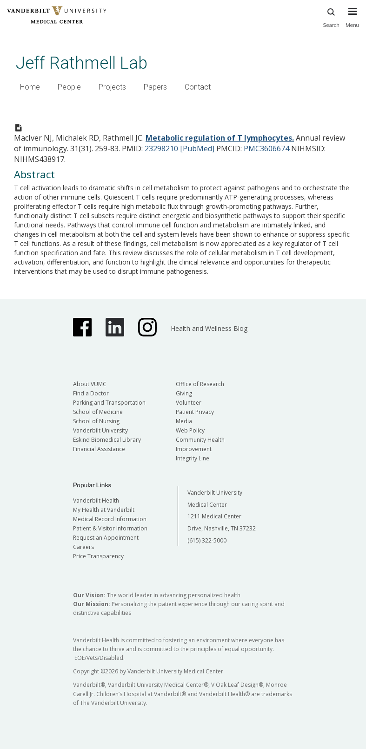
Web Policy (190, 430)
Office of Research (200, 384)
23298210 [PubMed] (179, 148)
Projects (112, 87)
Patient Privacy (195, 412)
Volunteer (188, 403)
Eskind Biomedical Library (107, 440)
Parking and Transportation (109, 403)
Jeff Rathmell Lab (81, 63)
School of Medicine (98, 412)
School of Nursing (96, 421)
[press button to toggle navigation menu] (352, 22)
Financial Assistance (99, 449)
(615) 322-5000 (206, 540)
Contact (198, 87)
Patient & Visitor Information (110, 528)
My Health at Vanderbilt (103, 510)
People (69, 87)
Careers (83, 547)
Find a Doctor (91, 393)
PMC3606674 (266, 148)
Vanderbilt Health (96, 500)
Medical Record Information (109, 519)
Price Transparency (98, 556)
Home (30, 87)
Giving (184, 393)
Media (184, 421)
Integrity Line (192, 458)
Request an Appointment (106, 538)
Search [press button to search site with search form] (331, 16)
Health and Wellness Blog (209, 328)
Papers (155, 87)
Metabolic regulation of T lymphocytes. (220, 138)
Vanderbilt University (100, 430)
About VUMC (89, 384)
